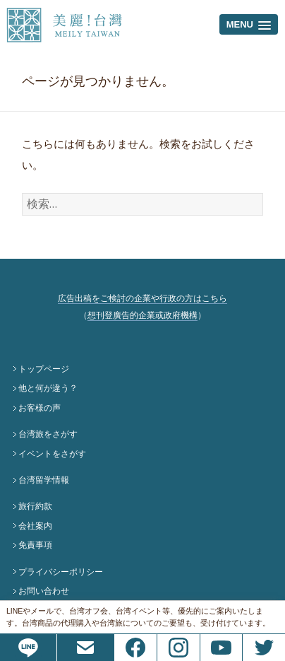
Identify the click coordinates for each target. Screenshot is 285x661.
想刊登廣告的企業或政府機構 (142, 315)
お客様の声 (39, 408)
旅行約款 (35, 506)
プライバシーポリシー (60, 572)
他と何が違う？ (48, 388)
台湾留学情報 (43, 480)
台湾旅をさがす (48, 434)
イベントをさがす (52, 454)
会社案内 (35, 526)
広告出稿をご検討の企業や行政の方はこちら (142, 298)
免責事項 (35, 545)
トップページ (43, 369)
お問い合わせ (43, 591)
